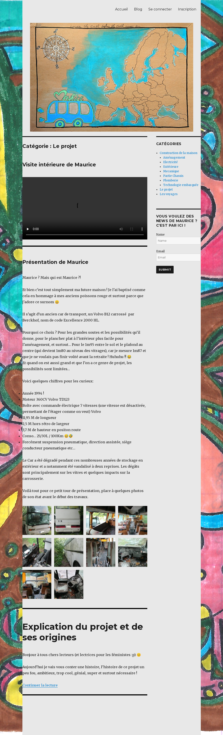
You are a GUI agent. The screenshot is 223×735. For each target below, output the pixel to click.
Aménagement (174, 157)
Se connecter (160, 9)
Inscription (187, 9)
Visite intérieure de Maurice (59, 165)
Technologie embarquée (180, 185)
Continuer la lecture (40, 685)
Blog (138, 9)
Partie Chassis (173, 176)
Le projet (166, 189)
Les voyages (169, 194)
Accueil (121, 9)
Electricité (170, 162)
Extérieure (170, 167)
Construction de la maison (178, 153)
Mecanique (171, 171)
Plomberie (170, 180)
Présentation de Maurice (55, 262)
